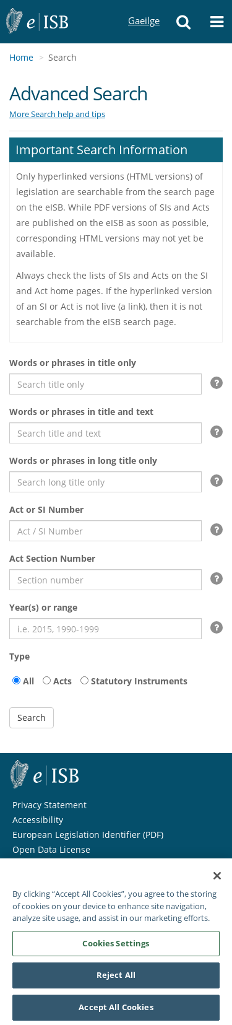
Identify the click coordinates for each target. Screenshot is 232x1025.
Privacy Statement (49, 805)
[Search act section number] (105, 579)
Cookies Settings (115, 948)
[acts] (47, 680)
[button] (183, 21)
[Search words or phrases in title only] (105, 384)
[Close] (217, 880)
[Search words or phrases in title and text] (105, 432)
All (28, 681)
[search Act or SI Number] (105, 530)
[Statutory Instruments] (84, 680)
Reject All (116, 979)
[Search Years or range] (105, 628)
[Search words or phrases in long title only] (105, 481)
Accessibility (37, 820)
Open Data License (51, 849)
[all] (16, 680)
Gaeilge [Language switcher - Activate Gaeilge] (143, 9)
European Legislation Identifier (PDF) (87, 834)
